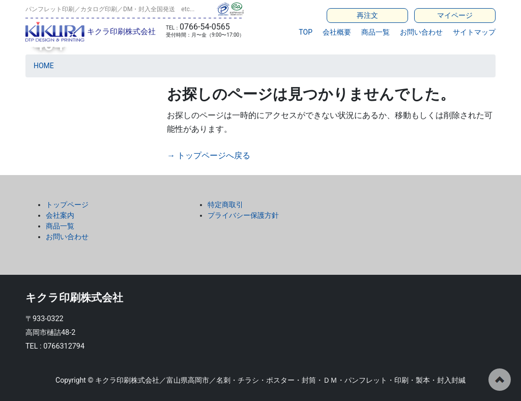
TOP (305, 32)
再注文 (367, 15)
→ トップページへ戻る (208, 155)
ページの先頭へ (499, 379)
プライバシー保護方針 (243, 215)
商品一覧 (375, 32)
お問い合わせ (421, 32)
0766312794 (63, 346)
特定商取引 (225, 204)
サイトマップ (474, 32)
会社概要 (337, 32)
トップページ (67, 204)
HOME (44, 66)
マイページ (455, 15)
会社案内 (60, 215)
